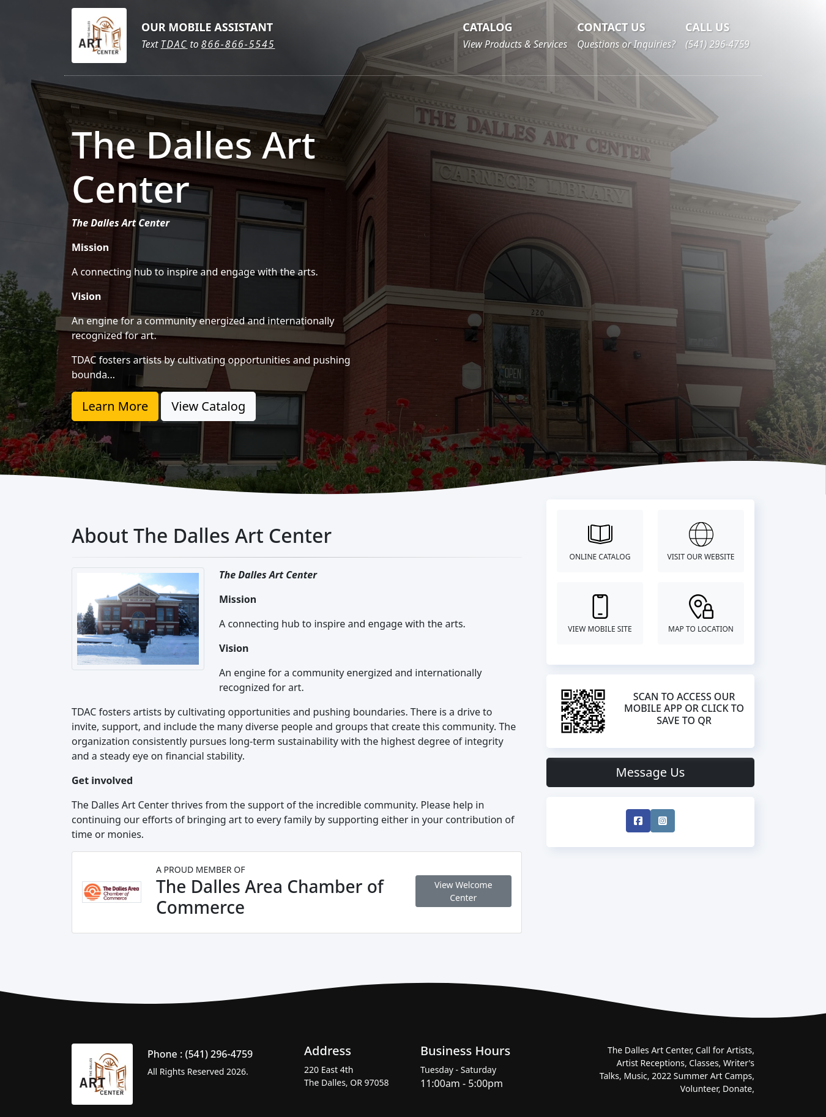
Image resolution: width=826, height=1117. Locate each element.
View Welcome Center (463, 891)
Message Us (650, 772)
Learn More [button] (115, 406)
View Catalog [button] (208, 406)
